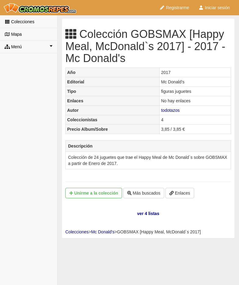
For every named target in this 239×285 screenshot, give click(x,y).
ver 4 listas (148, 213)
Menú (29, 46)
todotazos (170, 110)
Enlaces (179, 193)
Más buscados (143, 193)
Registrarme (174, 7)
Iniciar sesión (214, 7)
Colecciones (19, 21)
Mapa (13, 34)
